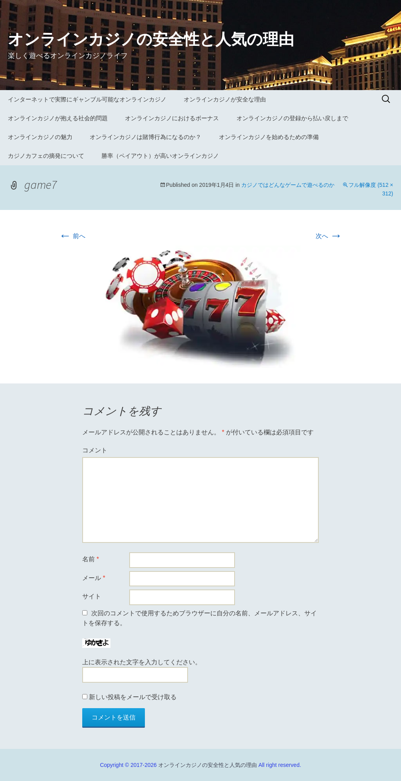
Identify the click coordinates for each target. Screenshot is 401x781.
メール (93, 578)
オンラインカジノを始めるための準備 (269, 137)
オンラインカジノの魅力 (40, 137)
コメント (94, 450)
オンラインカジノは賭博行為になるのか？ (145, 137)
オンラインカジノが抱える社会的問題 (58, 118)
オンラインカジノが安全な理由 (225, 99)
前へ (72, 236)
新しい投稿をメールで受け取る (133, 697)
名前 (90, 559)
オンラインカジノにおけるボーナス (172, 118)
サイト (91, 596)
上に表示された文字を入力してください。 (141, 662)
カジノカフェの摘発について (46, 155)
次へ (329, 236)
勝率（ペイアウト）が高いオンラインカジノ (160, 155)
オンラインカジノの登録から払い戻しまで (292, 118)
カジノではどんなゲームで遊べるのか (287, 185)
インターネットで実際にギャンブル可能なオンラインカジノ (87, 99)
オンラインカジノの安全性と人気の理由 (207, 765)
